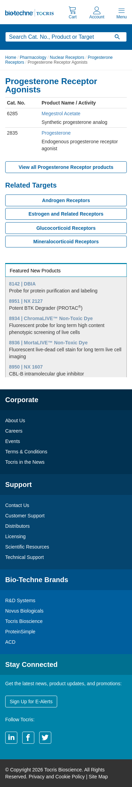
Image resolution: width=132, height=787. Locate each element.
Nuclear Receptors (67, 57)
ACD (10, 642)
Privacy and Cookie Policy (57, 776)
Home (10, 57)
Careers (14, 431)
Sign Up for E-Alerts (31, 701)
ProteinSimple (20, 631)
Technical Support (24, 557)
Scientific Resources (27, 547)
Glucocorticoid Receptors (66, 228)
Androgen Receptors (66, 200)
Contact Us (17, 505)
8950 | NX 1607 (26, 367)
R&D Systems (20, 600)
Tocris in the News (25, 462)
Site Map (98, 776)
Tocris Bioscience (24, 621)
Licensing (15, 536)
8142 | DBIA (22, 284)
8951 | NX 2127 (26, 301)
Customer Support (25, 515)
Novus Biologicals (24, 611)
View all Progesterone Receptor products (66, 167)
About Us (15, 420)
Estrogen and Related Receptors (65, 214)
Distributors (17, 526)
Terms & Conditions (26, 451)
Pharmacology (33, 57)
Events (12, 441)
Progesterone (56, 133)
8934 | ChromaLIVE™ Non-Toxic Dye (51, 318)
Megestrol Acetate (61, 113)
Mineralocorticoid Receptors (66, 241)
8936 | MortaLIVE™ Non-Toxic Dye (48, 342)
